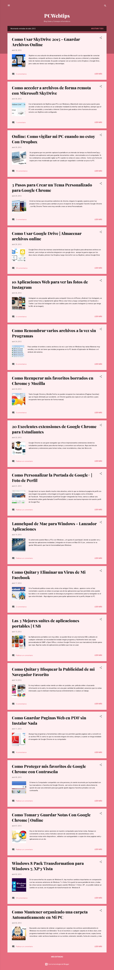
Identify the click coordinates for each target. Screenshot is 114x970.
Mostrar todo (97, 29)
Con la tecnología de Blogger (57, 964)
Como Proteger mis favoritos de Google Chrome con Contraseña (49, 768)
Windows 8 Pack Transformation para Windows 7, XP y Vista (48, 865)
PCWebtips (57, 15)
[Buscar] (105, 6)
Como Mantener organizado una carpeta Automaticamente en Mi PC (50, 914)
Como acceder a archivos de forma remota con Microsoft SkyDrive (51, 90)
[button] (100, 38)
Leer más (98, 74)
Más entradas (57, 957)
